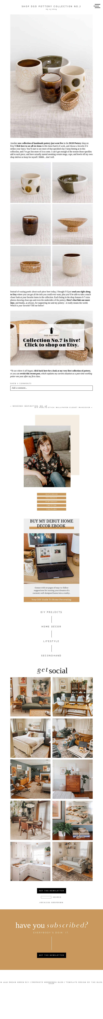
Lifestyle (51, 641)
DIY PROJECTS (51, 612)
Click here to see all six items (28, 146)
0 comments (21, 383)
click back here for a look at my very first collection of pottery (62, 371)
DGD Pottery (75, 143)
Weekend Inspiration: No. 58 (30, 406)
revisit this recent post (30, 373)
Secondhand (51, 656)
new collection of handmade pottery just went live (40, 143)
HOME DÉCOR (52, 627)
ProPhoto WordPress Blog (48, 982)
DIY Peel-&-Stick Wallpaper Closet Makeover (62, 407)
